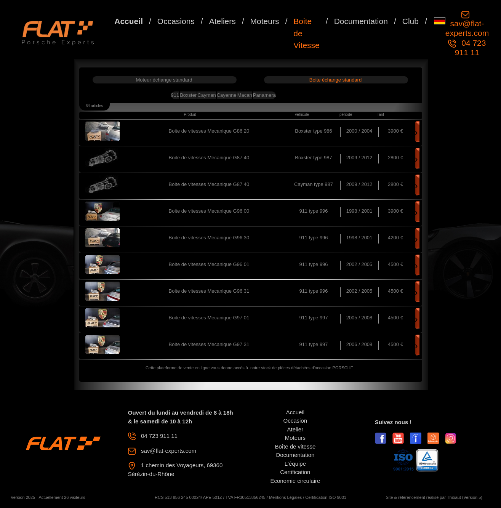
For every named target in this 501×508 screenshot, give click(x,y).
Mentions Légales (285, 497)
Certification (295, 472)
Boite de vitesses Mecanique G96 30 (209, 237)
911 (175, 95)
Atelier (295, 429)
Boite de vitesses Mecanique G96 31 (209, 291)
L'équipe (295, 463)
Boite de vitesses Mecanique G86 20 (209, 131)
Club (410, 21)
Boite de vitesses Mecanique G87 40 (209, 157)
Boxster (188, 95)
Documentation (361, 21)
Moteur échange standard (164, 80)
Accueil (128, 21)
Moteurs (264, 21)
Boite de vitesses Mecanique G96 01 (209, 264)
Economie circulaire (295, 481)
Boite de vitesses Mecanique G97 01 (209, 318)
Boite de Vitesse (306, 33)
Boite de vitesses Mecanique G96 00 (209, 211)
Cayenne (227, 95)
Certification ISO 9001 (325, 497)
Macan (244, 95)
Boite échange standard (335, 80)
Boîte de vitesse (295, 446)
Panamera (264, 95)
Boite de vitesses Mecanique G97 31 (209, 344)
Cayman (206, 95)
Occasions (176, 21)
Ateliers (222, 21)
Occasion (295, 420)
